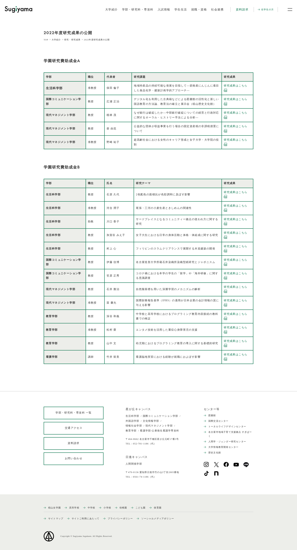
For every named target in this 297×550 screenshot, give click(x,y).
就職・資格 (199, 9)
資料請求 (242, 9)
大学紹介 (111, 9)
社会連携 (217, 9)
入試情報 (164, 9)
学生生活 (180, 9)
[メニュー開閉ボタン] (287, 9)
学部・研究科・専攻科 (137, 9)
